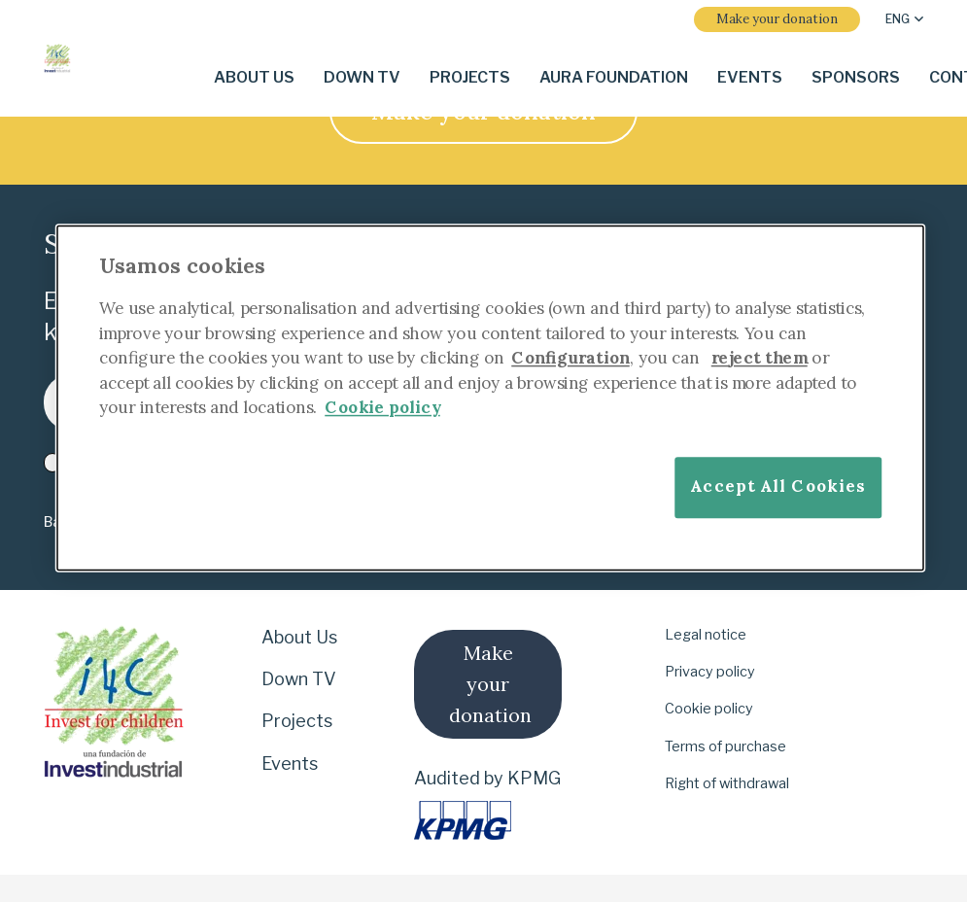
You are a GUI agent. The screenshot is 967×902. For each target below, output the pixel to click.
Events (289, 763)
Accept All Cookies (777, 485)
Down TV (298, 679)
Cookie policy (709, 708)
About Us (299, 637)
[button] (904, 19)
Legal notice (705, 634)
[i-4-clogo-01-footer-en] (57, 58)
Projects (296, 721)
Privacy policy (710, 671)
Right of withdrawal (727, 783)
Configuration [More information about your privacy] (570, 357)
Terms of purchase (725, 746)
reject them (759, 357)
